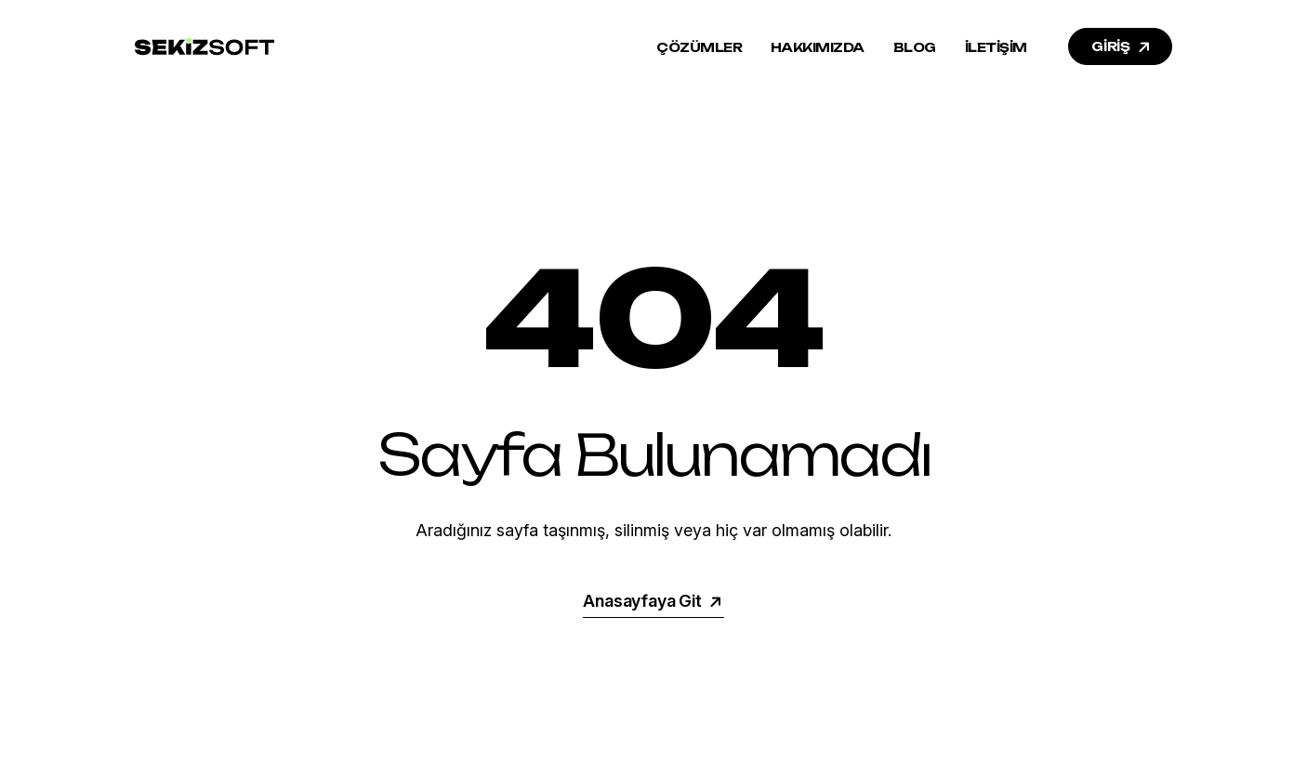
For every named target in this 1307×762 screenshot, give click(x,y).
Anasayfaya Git (653, 601)
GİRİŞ (1122, 46)
